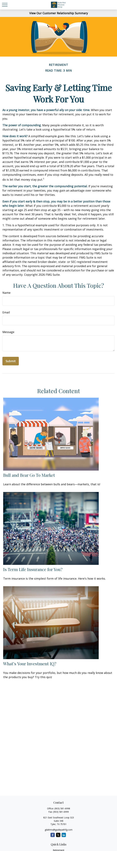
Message (8, 332)
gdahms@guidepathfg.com (58, 829)
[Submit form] (10, 361)
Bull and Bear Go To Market (29, 475)
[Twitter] (58, 835)
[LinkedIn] (64, 835)
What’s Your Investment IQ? (29, 663)
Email (6, 312)
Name (6, 293)
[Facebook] (52, 835)
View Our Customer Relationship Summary (58, 13)
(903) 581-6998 (62, 808)
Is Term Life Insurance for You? (33, 569)
